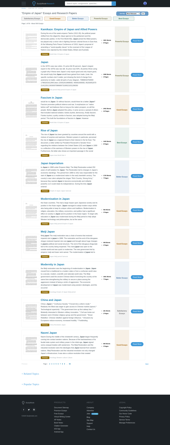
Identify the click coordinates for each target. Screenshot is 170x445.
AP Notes (57, 420)
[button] (24, 4)
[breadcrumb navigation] (85, 8)
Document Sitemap (61, 408)
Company (90, 408)
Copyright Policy (125, 408)
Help (88, 426)
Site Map (90, 420)
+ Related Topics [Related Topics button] (30, 373)
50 (70, 364)
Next (146, 364)
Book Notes (58, 423)
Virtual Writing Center (62, 417)
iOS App (57, 429)
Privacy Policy (124, 417)
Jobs (88, 414)
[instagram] (34, 411)
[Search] (114, 3)
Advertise (90, 411)
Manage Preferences (127, 423)
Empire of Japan (36, 8)
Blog (88, 417)
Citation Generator (61, 426)
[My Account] (145, 3)
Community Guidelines (127, 411)
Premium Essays (60, 411)
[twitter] (29, 411)
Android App (58, 432)
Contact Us (91, 429)
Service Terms (124, 420)
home (24, 8)
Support (90, 423)
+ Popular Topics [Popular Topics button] (30, 384)
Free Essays (59, 414)
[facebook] (24, 411)
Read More (137, 41)
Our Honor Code (125, 414)
